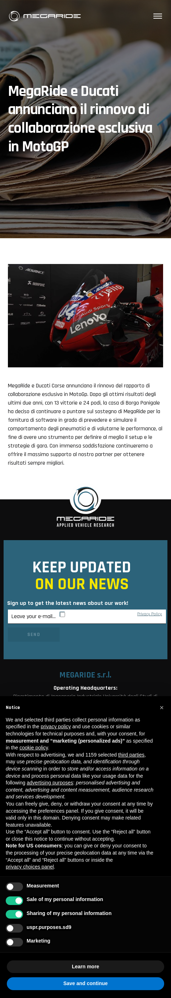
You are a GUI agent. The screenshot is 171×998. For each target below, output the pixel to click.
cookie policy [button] (33, 747)
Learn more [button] (85, 966)
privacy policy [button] (56, 726)
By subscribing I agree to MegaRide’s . (115, 614)
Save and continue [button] (85, 983)
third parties (131, 755)
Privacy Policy (149, 614)
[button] (161, 707)
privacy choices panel (30, 867)
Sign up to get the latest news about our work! (67, 603)
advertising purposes (50, 783)
